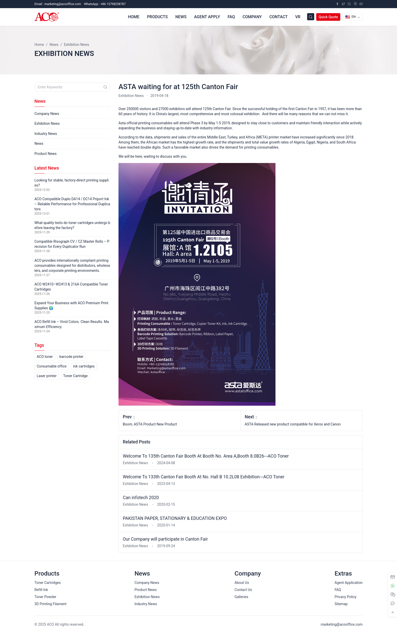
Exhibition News (131, 96)
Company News (46, 114)
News (38, 143)
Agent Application (348, 583)
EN (350, 16)
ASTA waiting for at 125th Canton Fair (178, 87)
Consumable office (52, 366)
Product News (45, 154)
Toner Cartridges (47, 583)
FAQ (337, 590)
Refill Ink (41, 590)
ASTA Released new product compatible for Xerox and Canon (293, 424)
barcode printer (71, 357)
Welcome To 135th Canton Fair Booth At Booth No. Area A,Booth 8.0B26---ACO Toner (206, 456)
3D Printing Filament (50, 604)
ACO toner (45, 357)
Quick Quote (328, 17)
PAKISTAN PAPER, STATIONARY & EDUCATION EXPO (175, 518)
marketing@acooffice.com (342, 624)
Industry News (45, 134)
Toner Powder (45, 597)
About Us (241, 583)
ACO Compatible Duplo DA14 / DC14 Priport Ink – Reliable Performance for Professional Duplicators (72, 204)
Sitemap (340, 604)
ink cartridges (84, 366)
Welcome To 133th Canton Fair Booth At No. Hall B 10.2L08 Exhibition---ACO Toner (203, 476)
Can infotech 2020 (141, 497)
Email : (57, 4)
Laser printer (47, 376)
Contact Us (243, 590)
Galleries (241, 597)
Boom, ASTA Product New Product (150, 424)
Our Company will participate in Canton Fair (165, 539)
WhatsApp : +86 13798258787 (105, 4)
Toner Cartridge (75, 376)
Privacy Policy (345, 597)
